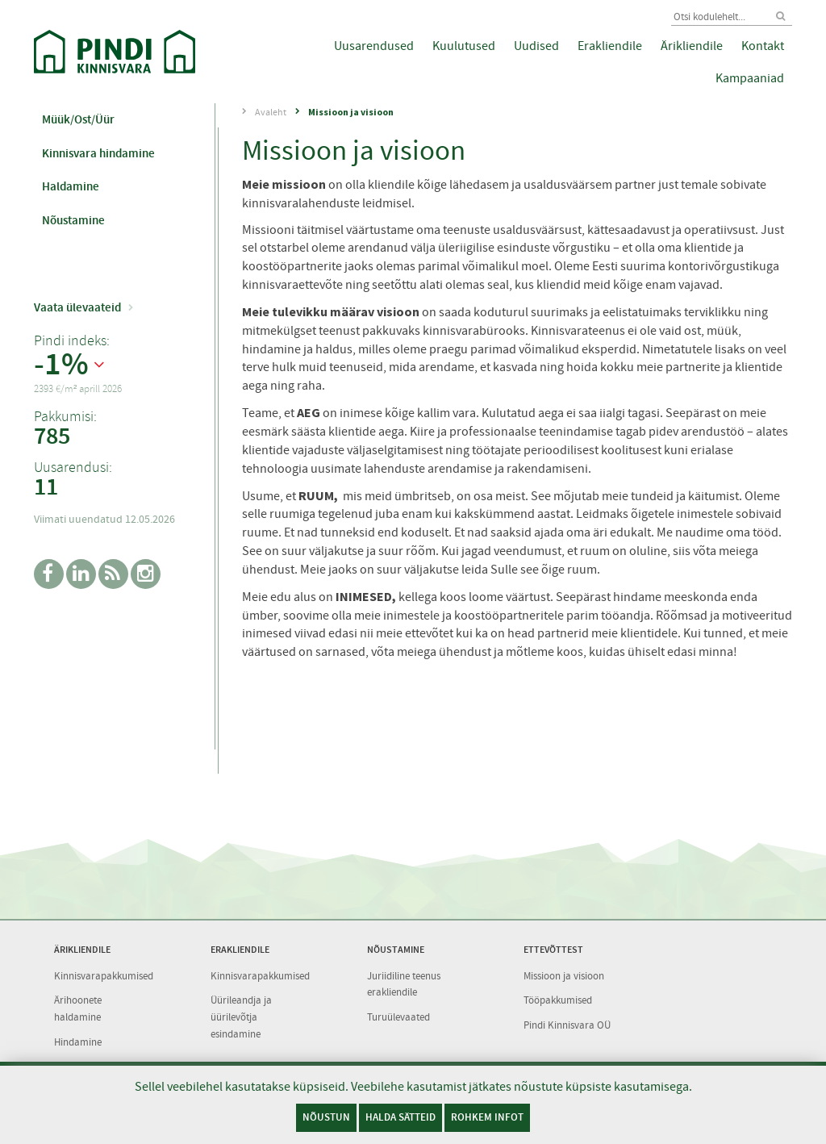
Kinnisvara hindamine (98, 153)
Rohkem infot (487, 1117)
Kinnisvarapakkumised (103, 976)
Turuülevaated (398, 1017)
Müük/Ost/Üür (78, 119)
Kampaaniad (749, 78)
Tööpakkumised (558, 1000)
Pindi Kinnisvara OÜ (567, 1025)
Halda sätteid (400, 1117)
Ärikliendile (692, 46)
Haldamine (70, 186)
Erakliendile (610, 46)
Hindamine (78, 1042)
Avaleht (270, 112)
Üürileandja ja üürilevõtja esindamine (241, 1016)
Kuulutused (463, 46)
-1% (61, 365)
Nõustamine (73, 220)
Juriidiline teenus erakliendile (403, 984)
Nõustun (326, 1117)
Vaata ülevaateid (77, 307)
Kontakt (762, 46)
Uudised (536, 46)
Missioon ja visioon (351, 112)
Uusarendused (374, 46)
